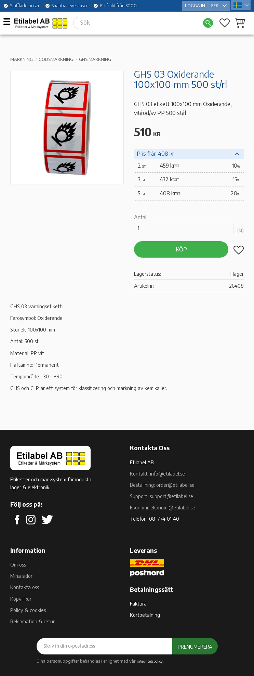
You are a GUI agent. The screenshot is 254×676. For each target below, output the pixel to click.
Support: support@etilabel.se (161, 496)
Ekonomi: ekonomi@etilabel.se (162, 507)
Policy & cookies (28, 610)
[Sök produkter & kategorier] (138, 21)
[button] (9, 21)
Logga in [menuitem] (195, 5)
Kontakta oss (24, 587)
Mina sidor (21, 576)
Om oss (18, 564)
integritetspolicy (150, 661)
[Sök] (208, 22)
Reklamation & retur (32, 621)
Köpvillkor (20, 599)
